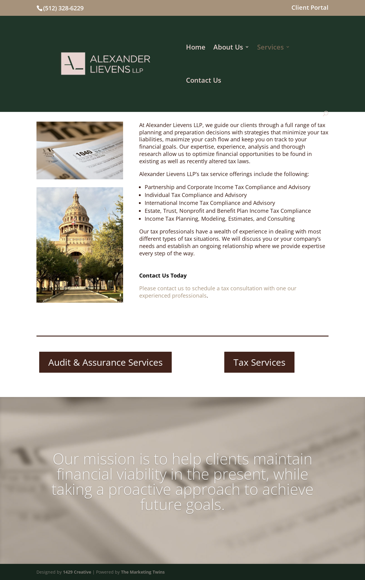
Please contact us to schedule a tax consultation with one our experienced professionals (217, 292)
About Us (228, 48)
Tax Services (259, 362)
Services (270, 48)
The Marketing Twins (143, 572)
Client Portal (310, 8)
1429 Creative (77, 572)
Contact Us (203, 81)
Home (195, 48)
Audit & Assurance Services (105, 362)
